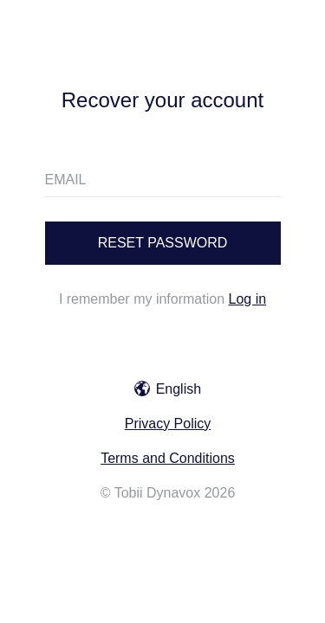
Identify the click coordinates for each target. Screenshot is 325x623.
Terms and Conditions (168, 458)
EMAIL (66, 179)
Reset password (163, 242)
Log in (248, 299)
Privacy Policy (168, 423)
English (167, 389)
